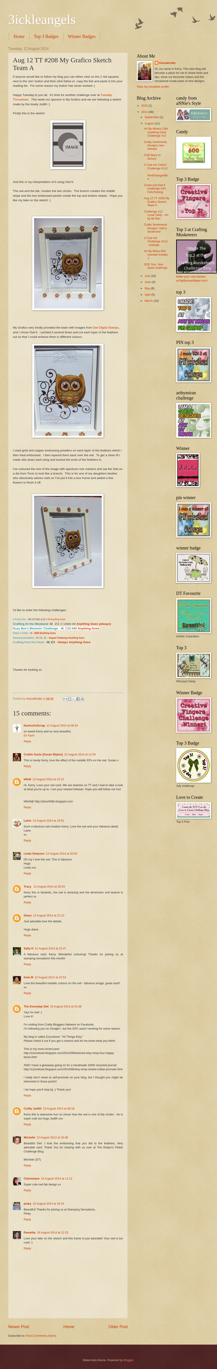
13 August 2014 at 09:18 (58, 1108)
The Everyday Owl (36, 1006)
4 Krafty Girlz (20, 619)
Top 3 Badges (46, 36)
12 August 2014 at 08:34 (62, 725)
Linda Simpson (34, 853)
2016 (144, 105)
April (148, 294)
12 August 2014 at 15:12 (48, 779)
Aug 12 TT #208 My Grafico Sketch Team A (156, 201)
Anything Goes (58, 619)
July (147, 276)
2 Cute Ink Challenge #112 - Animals (156, 241)
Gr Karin (29, 735)
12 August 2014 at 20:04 (49, 886)
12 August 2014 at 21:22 (49, 915)
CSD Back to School (152, 156)
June (148, 282)
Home (19, 36)
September (152, 117)
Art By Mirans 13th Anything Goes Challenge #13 (156, 132)
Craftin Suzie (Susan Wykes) (43, 754)
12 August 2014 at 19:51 (48, 820)
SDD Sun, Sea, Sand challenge (155, 266)
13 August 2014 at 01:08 (66, 1006)
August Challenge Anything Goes (67, 638)
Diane (28, 915)
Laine (27, 820)
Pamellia (29, 1232)
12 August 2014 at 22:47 (50, 948)
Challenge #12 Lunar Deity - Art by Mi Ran (156, 215)
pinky (27, 1203)
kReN (27, 779)
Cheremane (31, 1178)
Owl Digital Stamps (106, 327)
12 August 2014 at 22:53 (50, 977)
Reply (27, 741)
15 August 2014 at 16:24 (48, 1203)
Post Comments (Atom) (41, 1335)
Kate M (28, 977)
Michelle (29, 1137)
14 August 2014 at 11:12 (56, 1178)
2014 (144, 112)
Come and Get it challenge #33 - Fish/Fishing (155, 188)
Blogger (129, 1360)
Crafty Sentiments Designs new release (155, 145)
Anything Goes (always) (93, 624)
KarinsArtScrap (34, 725)
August (150, 123)
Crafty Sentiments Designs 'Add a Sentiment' (155, 228)
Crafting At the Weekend (30, 624)
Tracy (28, 886)
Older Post (118, 1327)
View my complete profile (153, 86)
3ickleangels (42, 19)
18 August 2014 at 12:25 (52, 1232)
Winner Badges (82, 36)
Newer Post (18, 1327)
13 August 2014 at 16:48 (52, 1137)
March (149, 300)
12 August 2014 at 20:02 (61, 853)
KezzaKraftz (167, 63)
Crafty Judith (33, 1108)
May (148, 288)
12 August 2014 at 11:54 (80, 754)
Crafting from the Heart (28, 642)
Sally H (28, 948)
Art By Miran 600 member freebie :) (156, 254)
